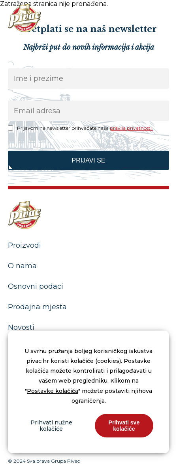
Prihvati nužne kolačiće (51, 425)
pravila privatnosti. (131, 128)
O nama (22, 266)
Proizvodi (24, 245)
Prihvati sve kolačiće (124, 425)
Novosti (21, 327)
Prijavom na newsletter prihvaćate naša (85, 128)
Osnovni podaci (35, 286)
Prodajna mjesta (37, 307)
